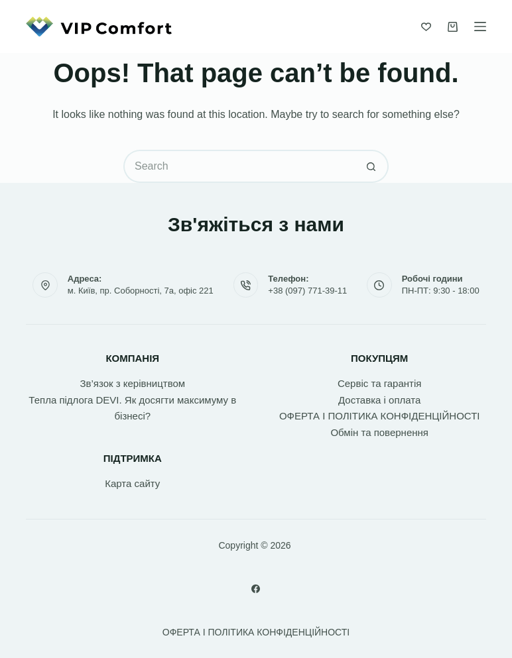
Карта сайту (132, 483)
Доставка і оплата (379, 400)
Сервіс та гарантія (379, 383)
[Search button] (372, 166)
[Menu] (480, 26)
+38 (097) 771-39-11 (307, 291)
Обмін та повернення (379, 432)
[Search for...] (239, 166)
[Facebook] (255, 588)
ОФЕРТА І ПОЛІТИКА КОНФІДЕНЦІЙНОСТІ (379, 415)
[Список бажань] (426, 27)
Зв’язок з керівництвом (132, 383)
